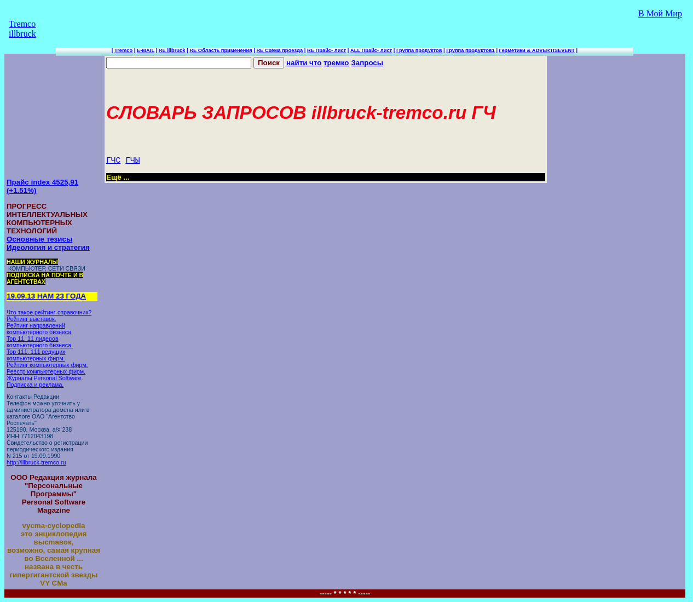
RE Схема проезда (279, 50)
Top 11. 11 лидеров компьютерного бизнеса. (40, 341)
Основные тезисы (39, 239)
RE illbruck (172, 50)
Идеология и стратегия (48, 247)
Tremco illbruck (22, 28)
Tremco (123, 50)
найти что (303, 63)
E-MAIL (145, 50)
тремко (336, 63)
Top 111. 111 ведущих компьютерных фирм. (36, 355)
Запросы (367, 63)
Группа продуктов (419, 50)
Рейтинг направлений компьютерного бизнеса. (40, 328)
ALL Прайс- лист (371, 50)
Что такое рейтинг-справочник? (49, 312)
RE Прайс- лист (326, 50)
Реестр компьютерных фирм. (46, 371)
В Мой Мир (660, 13)
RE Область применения (220, 50)
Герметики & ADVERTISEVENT (537, 50)
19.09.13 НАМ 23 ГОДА (47, 296)
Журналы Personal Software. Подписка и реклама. (45, 381)
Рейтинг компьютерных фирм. (47, 365)
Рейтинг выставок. (31, 319)
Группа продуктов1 (470, 50)
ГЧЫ (132, 160)
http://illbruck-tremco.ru (36, 462)
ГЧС (113, 160)
